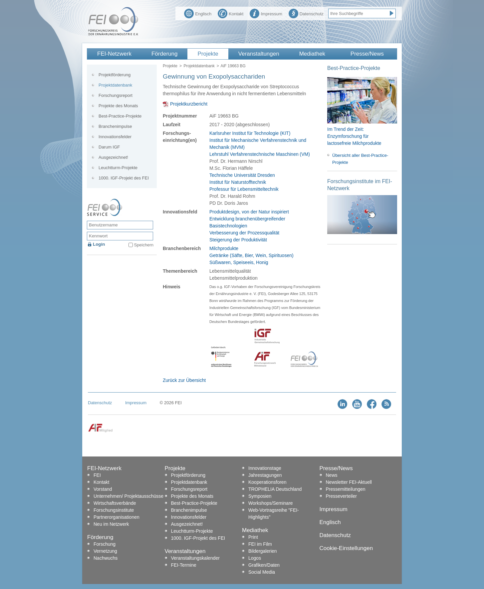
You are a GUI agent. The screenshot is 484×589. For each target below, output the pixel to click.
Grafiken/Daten (264, 565)
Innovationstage (264, 468)
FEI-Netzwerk (114, 54)
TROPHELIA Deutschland (275, 489)
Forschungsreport (115, 95)
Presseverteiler (341, 496)
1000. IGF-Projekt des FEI (124, 177)
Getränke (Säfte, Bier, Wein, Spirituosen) (251, 255)
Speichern (143, 244)
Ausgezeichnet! (113, 157)
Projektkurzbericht (188, 104)
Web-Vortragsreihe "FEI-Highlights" (273, 513)
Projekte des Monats (118, 105)
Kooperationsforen (267, 482)
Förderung (164, 54)
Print (253, 537)
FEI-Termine (183, 565)
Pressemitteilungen (345, 489)
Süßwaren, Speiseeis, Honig (238, 262)
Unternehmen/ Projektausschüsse (128, 496)
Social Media (261, 572)
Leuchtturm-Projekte (118, 167)
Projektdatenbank (198, 66)
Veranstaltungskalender (195, 558)
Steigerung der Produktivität (238, 239)
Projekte (207, 54)
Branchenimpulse (115, 126)
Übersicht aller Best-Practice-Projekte (360, 159)
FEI (97, 475)
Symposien (259, 496)
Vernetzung (105, 551)
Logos (254, 558)
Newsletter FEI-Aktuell (349, 482)
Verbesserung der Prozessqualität (244, 232)
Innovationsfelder (115, 136)
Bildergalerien (262, 551)
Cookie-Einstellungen (346, 548)
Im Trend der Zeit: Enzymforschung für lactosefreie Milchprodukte (354, 136)
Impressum (266, 13)
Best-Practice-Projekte (120, 116)
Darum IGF (109, 147)
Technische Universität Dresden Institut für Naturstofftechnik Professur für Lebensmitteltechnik (244, 182)
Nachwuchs (106, 558)
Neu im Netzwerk (111, 524)
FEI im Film (260, 544)
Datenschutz (306, 13)
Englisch (197, 13)
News (332, 475)
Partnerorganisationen (116, 517)
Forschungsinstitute (114, 510)
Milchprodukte (223, 248)
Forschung (105, 544)
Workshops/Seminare (270, 503)
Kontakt (230, 13)
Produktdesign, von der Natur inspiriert (249, 211)
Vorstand (103, 489)
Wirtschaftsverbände (115, 503)
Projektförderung (114, 74)
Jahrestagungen (265, 475)
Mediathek (312, 54)
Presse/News (367, 54)
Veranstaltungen (258, 54)
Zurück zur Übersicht (184, 380)
